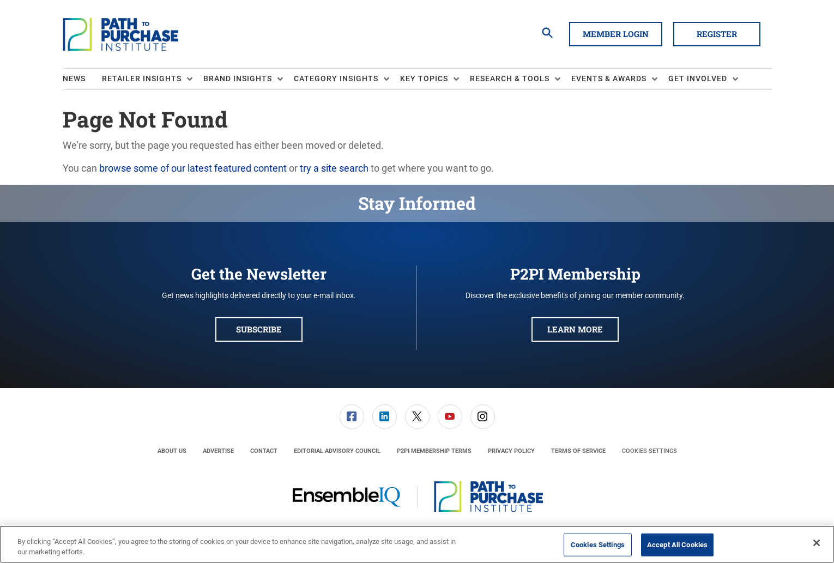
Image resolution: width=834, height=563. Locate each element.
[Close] (817, 543)
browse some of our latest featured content (193, 168)
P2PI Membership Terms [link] (434, 451)
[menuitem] (82, 79)
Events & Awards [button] (608, 78)
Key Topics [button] (424, 78)
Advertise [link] (218, 451)
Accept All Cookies (677, 545)
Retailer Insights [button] (142, 78)
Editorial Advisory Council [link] (337, 451)
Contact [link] (263, 451)
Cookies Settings (649, 451)
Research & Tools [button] (509, 78)
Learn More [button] (575, 329)
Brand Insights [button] (237, 78)
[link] (352, 416)
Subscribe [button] (259, 329)
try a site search (334, 168)
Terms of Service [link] (578, 451)
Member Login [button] (616, 33)
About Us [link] (172, 451)
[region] (417, 544)
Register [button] (717, 33)
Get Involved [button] (697, 78)
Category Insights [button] (336, 78)
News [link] (74, 78)
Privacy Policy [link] (511, 451)
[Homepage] (120, 34)
